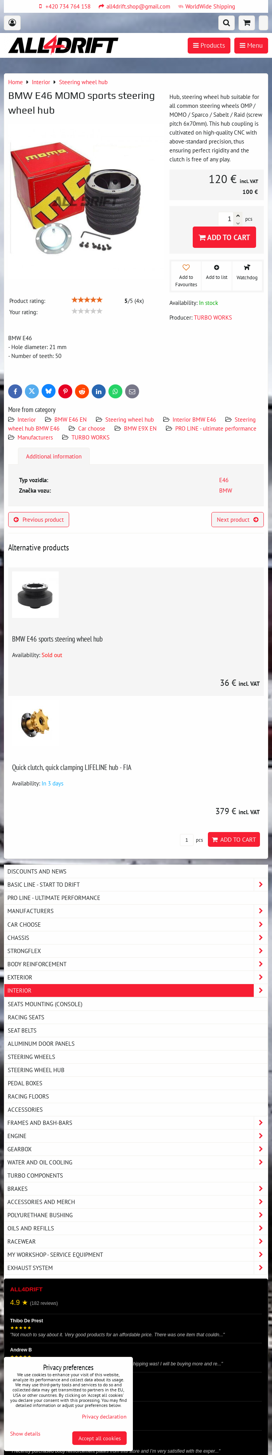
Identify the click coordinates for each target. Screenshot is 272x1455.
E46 (223, 480)
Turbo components (35, 1175)
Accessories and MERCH (137, 1201)
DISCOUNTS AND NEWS (36, 871)
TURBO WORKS (90, 437)
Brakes (137, 1188)
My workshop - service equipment (137, 1254)
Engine (137, 1136)
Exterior (137, 977)
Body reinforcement (137, 964)
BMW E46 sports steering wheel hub (57, 639)
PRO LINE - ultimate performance (215, 428)
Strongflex (137, 951)
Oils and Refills (137, 1228)
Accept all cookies (99, 1438)
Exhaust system (137, 1267)
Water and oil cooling (137, 1162)
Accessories (25, 1109)
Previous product (39, 519)
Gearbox (137, 1149)
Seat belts (22, 1030)
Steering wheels (31, 1057)
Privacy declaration (104, 1416)
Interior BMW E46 (194, 419)
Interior (26, 419)
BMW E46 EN (70, 419)
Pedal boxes (25, 1083)
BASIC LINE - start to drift (137, 884)
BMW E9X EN (140, 428)
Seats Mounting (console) (45, 1004)
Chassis (137, 937)
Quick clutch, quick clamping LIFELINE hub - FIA (71, 767)
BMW (225, 490)
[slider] (87, 300)
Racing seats (26, 1017)
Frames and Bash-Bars (137, 1122)
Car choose (91, 428)
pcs (191, 840)
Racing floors (28, 1096)
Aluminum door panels (41, 1043)
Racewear (137, 1241)
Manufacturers (35, 437)
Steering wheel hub (129, 419)
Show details (25, 1434)
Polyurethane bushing (137, 1215)
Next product (237, 519)
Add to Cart (224, 237)
